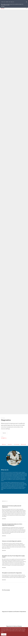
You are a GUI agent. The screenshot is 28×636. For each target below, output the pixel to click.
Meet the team (23, 444)
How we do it (10, 444)
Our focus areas (16, 444)
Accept (4, 634)
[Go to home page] (2, 8)
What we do (4, 444)
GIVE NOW (2, 6)
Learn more (4, 518)
